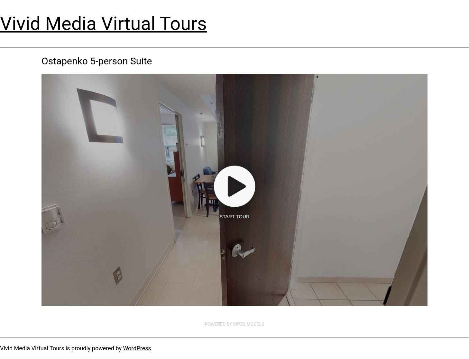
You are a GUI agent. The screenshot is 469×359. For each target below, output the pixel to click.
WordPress (137, 348)
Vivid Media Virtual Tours (103, 23)
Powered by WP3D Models (234, 324)
